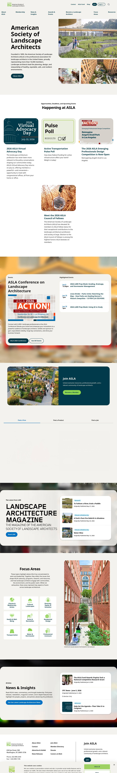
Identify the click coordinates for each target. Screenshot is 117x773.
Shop (88, 4)
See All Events (36, 341)
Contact (73, 4)
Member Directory (57, 747)
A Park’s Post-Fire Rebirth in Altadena (89, 518)
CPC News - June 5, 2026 (71, 690)
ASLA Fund (81, 4)
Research (77, 500)
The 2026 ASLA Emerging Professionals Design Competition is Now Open (96, 151)
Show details (28, 769)
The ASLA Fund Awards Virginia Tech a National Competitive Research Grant (89, 679)
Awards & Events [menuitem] (51, 13)
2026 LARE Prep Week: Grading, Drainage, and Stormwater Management (87, 285)
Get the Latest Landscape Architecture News (24, 702)
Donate (53, 750)
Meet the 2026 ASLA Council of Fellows (55, 217)
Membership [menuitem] (20, 12)
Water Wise (78, 533)
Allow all (97, 756)
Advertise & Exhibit (39, 750)
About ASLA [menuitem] (3, 13)
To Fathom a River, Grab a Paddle (87, 504)
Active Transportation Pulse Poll (56, 150)
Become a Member (72, 392)
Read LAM (11, 534)
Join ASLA (54, 743)
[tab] (22, 420)
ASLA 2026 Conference (18, 341)
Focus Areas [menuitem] (96, 13)
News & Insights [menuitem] (34, 13)
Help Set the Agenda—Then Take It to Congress (89, 707)
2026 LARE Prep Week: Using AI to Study (86, 307)
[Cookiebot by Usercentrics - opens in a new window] (12, 769)
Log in (101, 4)
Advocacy (78, 703)
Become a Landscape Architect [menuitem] (73, 13)
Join (94, 4)
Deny (97, 762)
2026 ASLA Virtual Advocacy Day (16, 150)
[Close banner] (114, 754)
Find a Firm (69, 460)
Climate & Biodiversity (82, 515)
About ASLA (17, 76)
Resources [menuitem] (112, 12)
